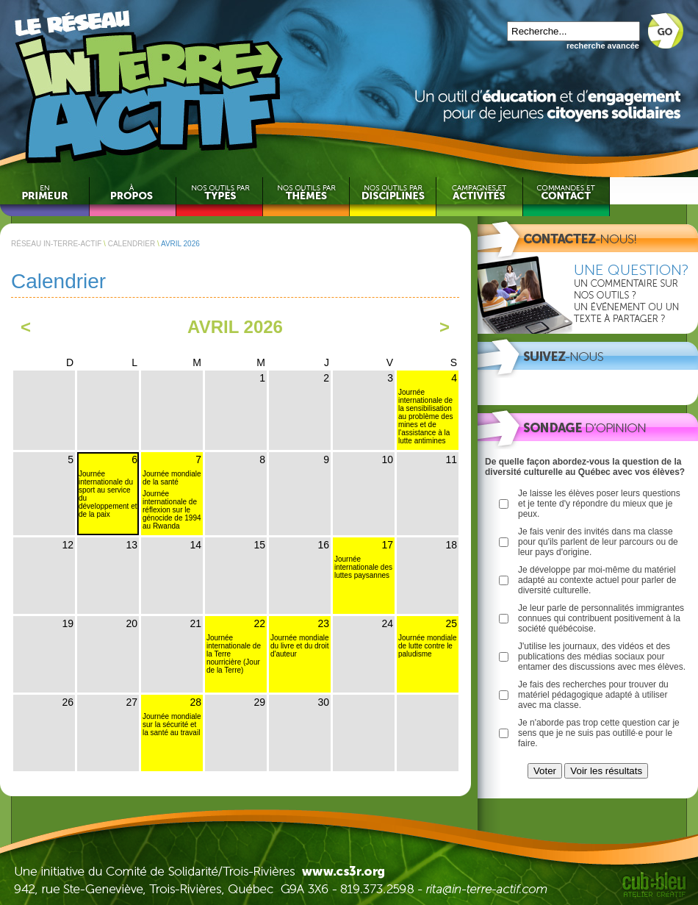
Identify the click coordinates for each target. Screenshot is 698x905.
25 (451, 623)
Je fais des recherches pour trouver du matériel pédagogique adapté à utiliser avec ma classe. (593, 694)
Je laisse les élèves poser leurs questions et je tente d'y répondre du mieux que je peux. (599, 503)
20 (131, 623)
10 (387, 459)
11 (451, 459)
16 (323, 545)
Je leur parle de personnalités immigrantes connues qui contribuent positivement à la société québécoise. (601, 618)
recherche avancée (602, 45)
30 (323, 702)
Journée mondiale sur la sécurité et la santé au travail (172, 724)
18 (451, 545)
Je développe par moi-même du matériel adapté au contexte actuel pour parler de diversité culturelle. (597, 580)
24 (387, 623)
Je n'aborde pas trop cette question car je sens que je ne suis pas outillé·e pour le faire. (599, 733)
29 (259, 702)
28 (195, 702)
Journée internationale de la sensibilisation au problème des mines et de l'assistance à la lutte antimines (425, 416)
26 (67, 702)
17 (387, 545)
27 (131, 702)
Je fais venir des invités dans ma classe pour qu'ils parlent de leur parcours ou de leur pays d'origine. (598, 541)
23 (323, 623)
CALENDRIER (131, 244)
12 (67, 545)
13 (131, 545)
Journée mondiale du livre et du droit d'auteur (299, 646)
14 (195, 545)
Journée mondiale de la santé (172, 478)
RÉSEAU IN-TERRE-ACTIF (56, 244)
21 (195, 623)
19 (67, 623)
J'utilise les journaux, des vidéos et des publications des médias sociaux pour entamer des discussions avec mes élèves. (602, 656)
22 (259, 623)
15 (259, 545)
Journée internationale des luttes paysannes (363, 567)
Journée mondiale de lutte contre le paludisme (427, 646)
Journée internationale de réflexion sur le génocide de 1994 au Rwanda (172, 510)
